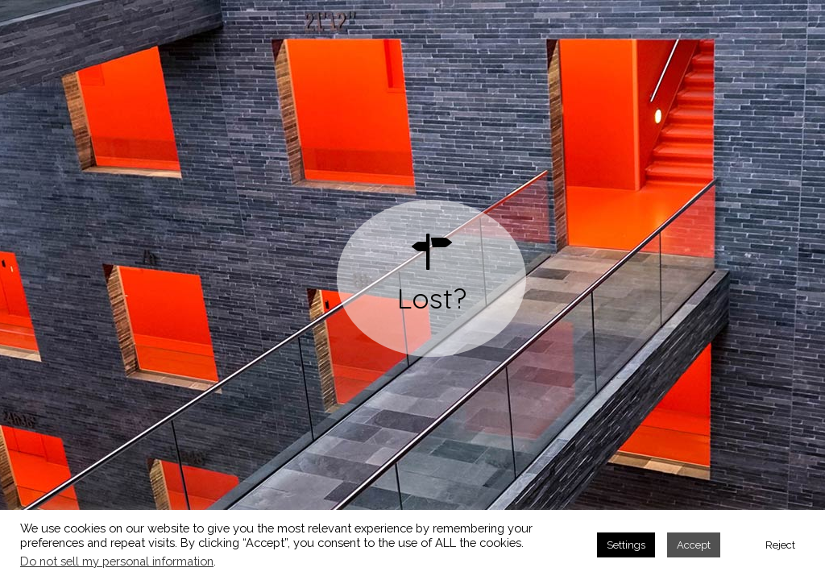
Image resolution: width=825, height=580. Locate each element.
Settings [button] (626, 545)
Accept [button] (694, 545)
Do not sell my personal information (117, 561)
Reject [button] (780, 545)
